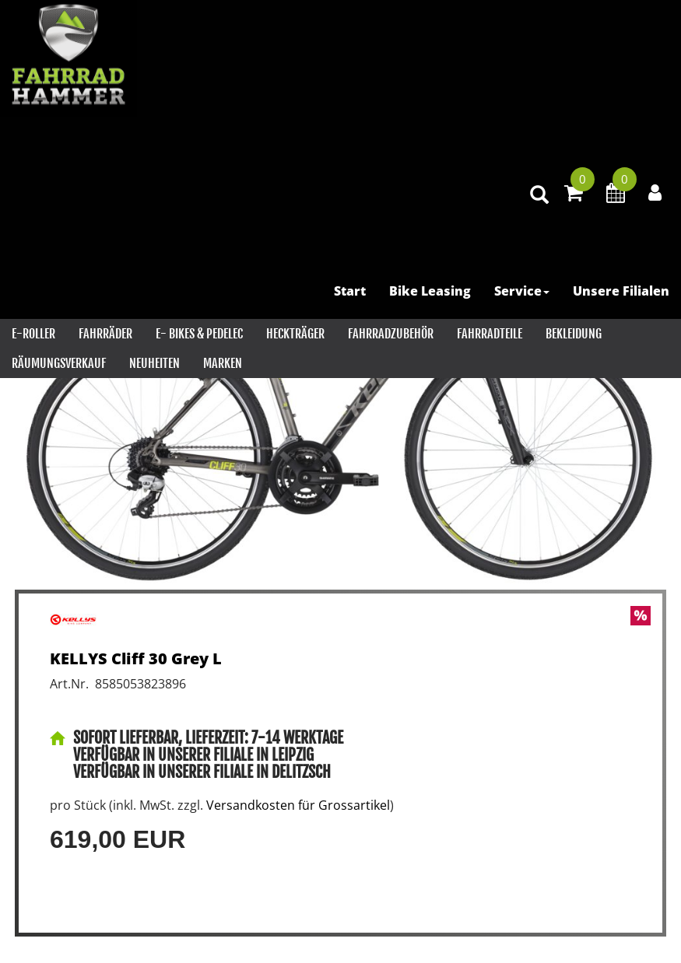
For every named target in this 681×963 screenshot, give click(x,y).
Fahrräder (105, 333)
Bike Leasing (430, 290)
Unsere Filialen (621, 290)
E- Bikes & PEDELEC (199, 333)
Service (521, 290)
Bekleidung (574, 333)
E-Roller (33, 333)
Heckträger (295, 333)
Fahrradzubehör (391, 333)
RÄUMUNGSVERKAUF (59, 363)
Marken (222, 363)
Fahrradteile (489, 333)
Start (350, 290)
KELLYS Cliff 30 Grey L (136, 658)
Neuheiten (154, 363)
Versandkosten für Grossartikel (298, 805)
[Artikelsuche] (539, 195)
